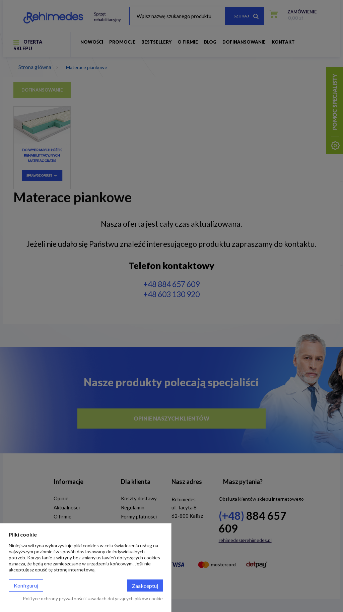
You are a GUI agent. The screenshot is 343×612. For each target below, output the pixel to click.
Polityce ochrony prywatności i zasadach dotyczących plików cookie (93, 598)
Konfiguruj (26, 585)
